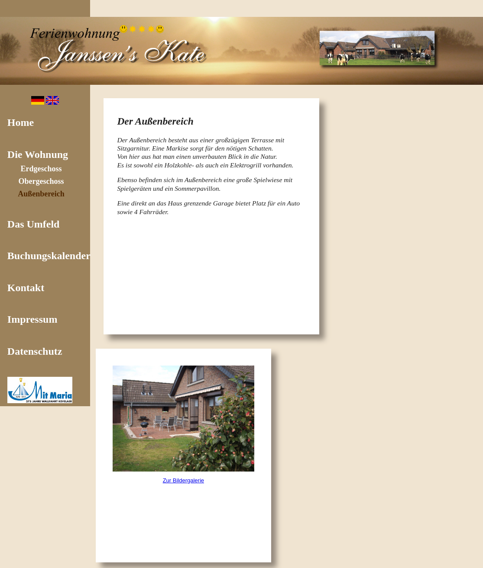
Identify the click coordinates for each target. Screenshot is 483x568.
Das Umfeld (33, 224)
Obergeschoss (41, 181)
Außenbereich (41, 193)
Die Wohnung (37, 154)
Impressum (32, 319)
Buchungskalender (49, 255)
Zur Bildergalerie (183, 480)
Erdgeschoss (41, 168)
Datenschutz (34, 351)
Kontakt (25, 287)
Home (20, 122)
